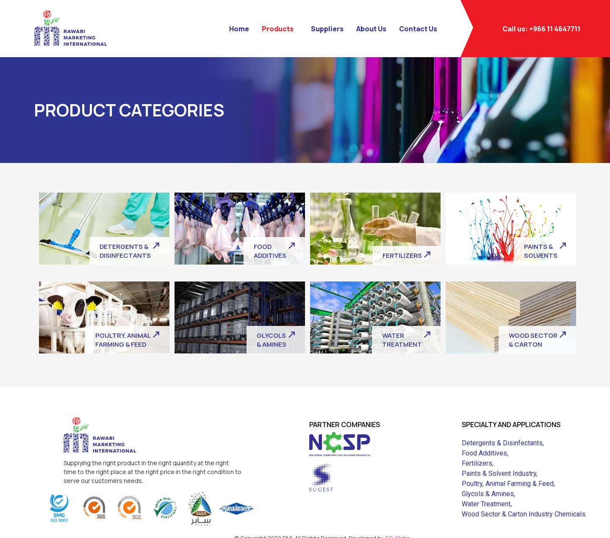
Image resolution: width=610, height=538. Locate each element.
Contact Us (418, 28)
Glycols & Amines (488, 494)
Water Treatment (486, 504)
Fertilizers (477, 463)
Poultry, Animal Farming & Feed (508, 484)
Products (278, 28)
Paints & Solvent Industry (499, 473)
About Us (371, 28)
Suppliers (327, 28)
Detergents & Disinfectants (502, 443)
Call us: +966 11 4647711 (541, 28)
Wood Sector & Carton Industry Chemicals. (524, 514)
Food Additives (484, 453)
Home (239, 28)
